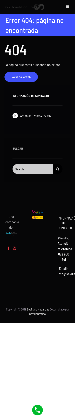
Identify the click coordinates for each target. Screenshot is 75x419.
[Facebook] (8, 248)
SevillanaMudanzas (38, 309)
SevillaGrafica (37, 314)
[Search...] (32, 170)
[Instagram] (14, 248)
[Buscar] (57, 170)
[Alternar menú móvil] (68, 6)
